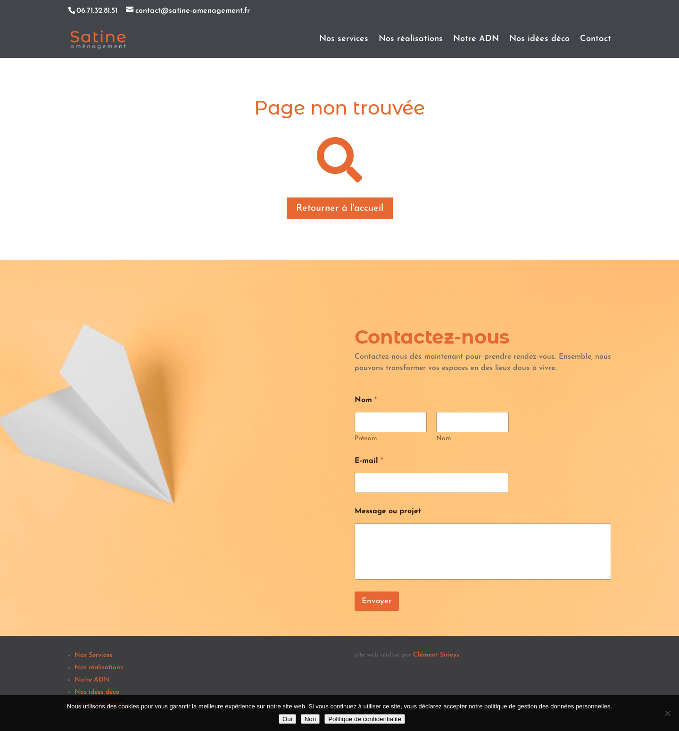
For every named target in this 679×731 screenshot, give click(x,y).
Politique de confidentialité (364, 719)
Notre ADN (476, 39)
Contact (595, 39)
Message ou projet (388, 511)
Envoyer (377, 601)
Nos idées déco (539, 39)
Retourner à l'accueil (339, 208)
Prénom (366, 438)
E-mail (369, 461)
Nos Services (93, 655)
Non (310, 719)
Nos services (343, 39)
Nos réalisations (411, 39)
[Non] (667, 713)
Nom (443, 438)
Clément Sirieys (436, 654)
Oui (287, 719)
